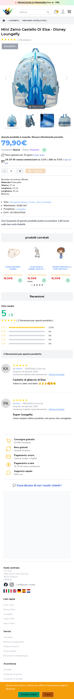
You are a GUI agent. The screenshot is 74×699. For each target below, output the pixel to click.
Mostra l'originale (56, 374)
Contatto (7, 669)
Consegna (8, 637)
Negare (47, 694)
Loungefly (14, 20)
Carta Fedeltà (9, 651)
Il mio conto (8, 605)
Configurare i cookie (26, 584)
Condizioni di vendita (12, 678)
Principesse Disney (18, 202)
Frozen (32, 202)
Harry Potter (9, 623)
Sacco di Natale (44, 202)
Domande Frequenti (12, 674)
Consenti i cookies (28, 694)
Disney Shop (9, 609)
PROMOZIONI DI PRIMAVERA (32, 2)
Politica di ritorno (11, 646)
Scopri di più (38, 155)
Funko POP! (8, 618)
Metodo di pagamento (13, 641)
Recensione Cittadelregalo (15, 655)
